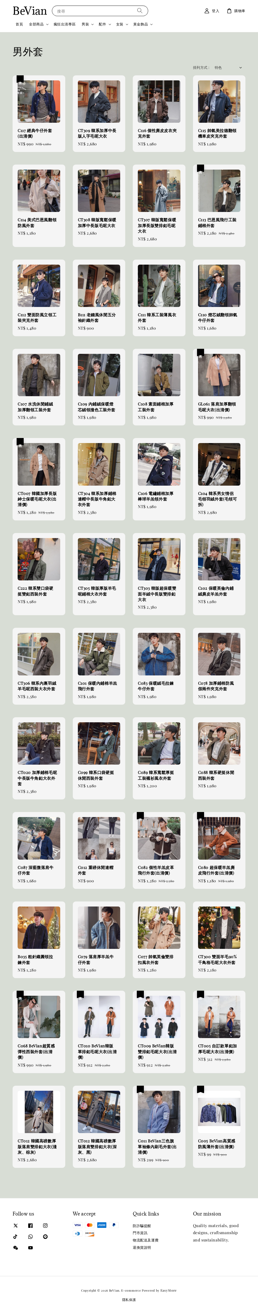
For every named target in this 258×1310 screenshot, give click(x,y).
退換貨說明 (142, 1247)
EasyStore (168, 1290)
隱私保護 (129, 1299)
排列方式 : (201, 67)
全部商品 (36, 24)
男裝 (85, 24)
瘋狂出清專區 (65, 24)
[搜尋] (140, 11)
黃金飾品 (140, 24)
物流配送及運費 (145, 1240)
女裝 (119, 24)
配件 (102, 24)
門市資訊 (140, 1232)
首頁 (19, 24)
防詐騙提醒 (142, 1226)
